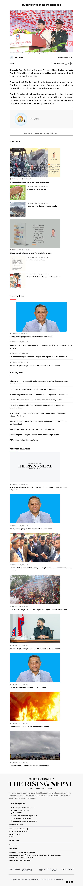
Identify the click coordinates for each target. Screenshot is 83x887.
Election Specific (54, 870)
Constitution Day (44, 870)
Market (70, 870)
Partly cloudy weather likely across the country (29, 766)
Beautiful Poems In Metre (36, 261)
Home (11, 870)
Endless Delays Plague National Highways (29, 183)
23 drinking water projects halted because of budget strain (34, 435)
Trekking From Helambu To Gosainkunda (42, 207)
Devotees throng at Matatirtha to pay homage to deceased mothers (38, 357)
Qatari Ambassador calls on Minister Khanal (28, 688)
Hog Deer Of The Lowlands (36, 190)
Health (64, 870)
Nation (17, 870)
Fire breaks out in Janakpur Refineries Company (29, 727)
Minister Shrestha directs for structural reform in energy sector (36, 401)
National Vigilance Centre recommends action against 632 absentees (38, 395)
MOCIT (11, 837)
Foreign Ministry (14, 835)
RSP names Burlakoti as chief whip (24, 441)
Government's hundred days (27, 870)
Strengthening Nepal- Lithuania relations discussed (31, 337)
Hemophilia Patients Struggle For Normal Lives (44, 278)
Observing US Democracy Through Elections (30, 254)
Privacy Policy (13, 846)
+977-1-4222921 (24, 811)
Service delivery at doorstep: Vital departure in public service (35, 390)
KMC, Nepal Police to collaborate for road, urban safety (32, 430)
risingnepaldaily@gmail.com (27, 817)
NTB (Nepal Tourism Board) (18, 830)
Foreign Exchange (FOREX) (18, 832)
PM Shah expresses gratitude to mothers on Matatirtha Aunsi (35, 366)
